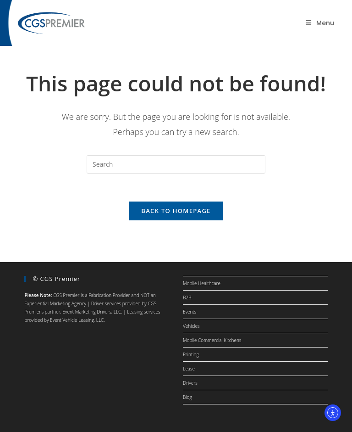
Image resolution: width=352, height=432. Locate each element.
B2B (187, 297)
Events (190, 312)
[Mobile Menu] (320, 23)
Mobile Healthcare (201, 283)
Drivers (190, 383)
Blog (187, 397)
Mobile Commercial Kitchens (212, 340)
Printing (191, 354)
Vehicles (191, 326)
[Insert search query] (176, 164)
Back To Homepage (175, 211)
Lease (189, 368)
